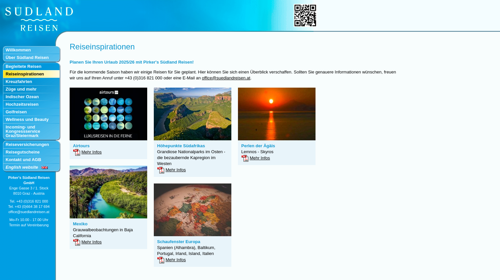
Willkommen (18, 49)
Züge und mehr (21, 89)
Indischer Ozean (22, 96)
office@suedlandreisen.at (28, 212)
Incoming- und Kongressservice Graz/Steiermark (23, 131)
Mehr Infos (92, 152)
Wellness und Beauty (27, 119)
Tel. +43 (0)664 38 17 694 (29, 207)
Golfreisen (16, 111)
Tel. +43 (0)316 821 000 (29, 201)
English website (22, 167)
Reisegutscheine (23, 152)
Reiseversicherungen (27, 144)
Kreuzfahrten (19, 81)
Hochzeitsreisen (22, 104)
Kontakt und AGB (23, 159)
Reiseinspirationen (25, 73)
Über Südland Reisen (27, 57)
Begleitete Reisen (23, 66)
